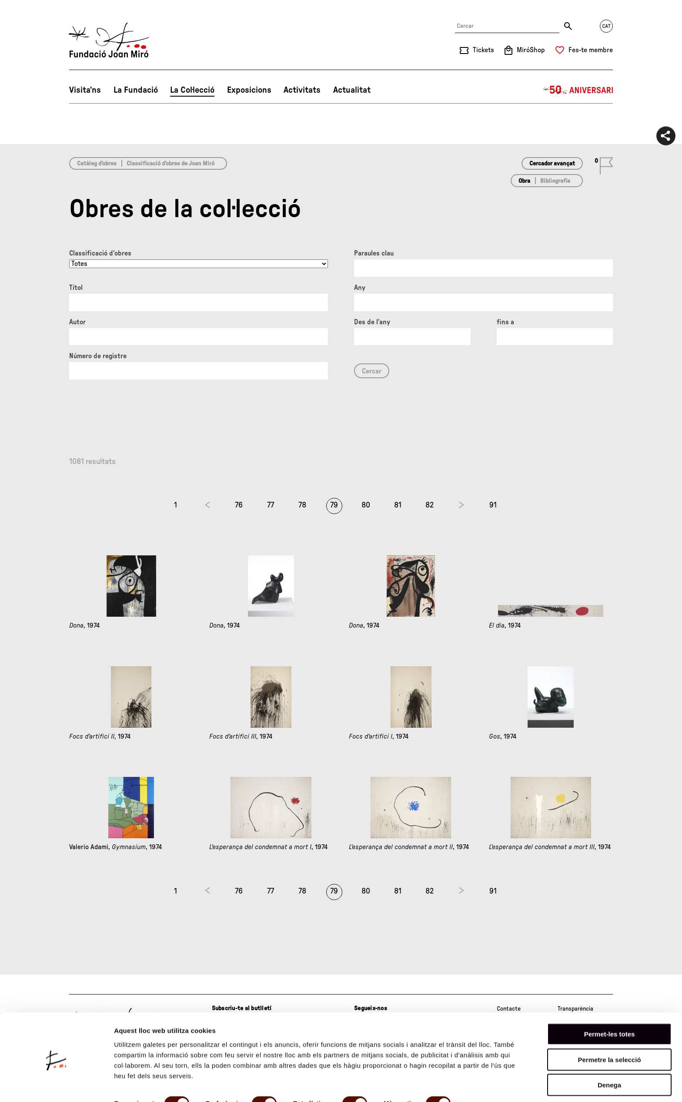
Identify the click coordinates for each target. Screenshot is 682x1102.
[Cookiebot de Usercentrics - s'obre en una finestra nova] (56, 1085)
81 (397, 505)
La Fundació (136, 90)
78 (302, 505)
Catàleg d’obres (97, 164)
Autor (77, 322)
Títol (76, 287)
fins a (505, 322)
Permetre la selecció (609, 1027)
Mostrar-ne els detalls (148, 1085)
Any (359, 287)
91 (493, 505)
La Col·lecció (192, 90)
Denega (609, 1053)
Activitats (302, 90)
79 (334, 505)
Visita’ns (85, 90)
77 (270, 505)
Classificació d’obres (100, 253)
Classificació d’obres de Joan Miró (170, 164)
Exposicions (249, 90)
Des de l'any (372, 322)
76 (239, 505)
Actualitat (352, 90)
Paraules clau (374, 253)
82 (429, 505)
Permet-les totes (609, 1002)
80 (365, 505)
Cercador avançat (552, 164)
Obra (524, 181)
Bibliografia (555, 181)
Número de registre (98, 356)
